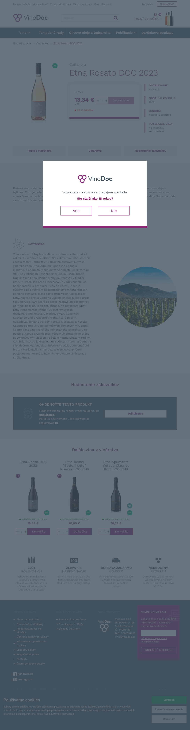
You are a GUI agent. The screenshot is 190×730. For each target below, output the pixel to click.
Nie (114, 210)
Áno (76, 210)
